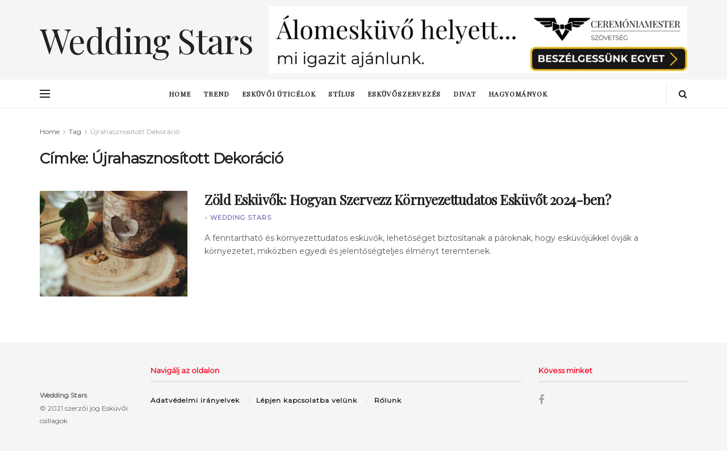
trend (216, 93)
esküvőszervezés (404, 93)
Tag (75, 131)
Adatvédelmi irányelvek (195, 400)
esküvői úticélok (279, 93)
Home (180, 93)
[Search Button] (683, 94)
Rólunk (388, 400)
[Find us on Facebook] (541, 400)
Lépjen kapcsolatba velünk (306, 400)
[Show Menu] (45, 94)
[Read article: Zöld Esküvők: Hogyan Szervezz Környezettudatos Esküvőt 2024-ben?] (113, 244)
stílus (341, 93)
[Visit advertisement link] (478, 39)
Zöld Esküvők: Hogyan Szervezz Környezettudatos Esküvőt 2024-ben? (407, 199)
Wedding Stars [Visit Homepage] (146, 40)
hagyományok (518, 93)
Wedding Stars (240, 218)
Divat (464, 93)
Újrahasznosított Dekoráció (134, 131)
